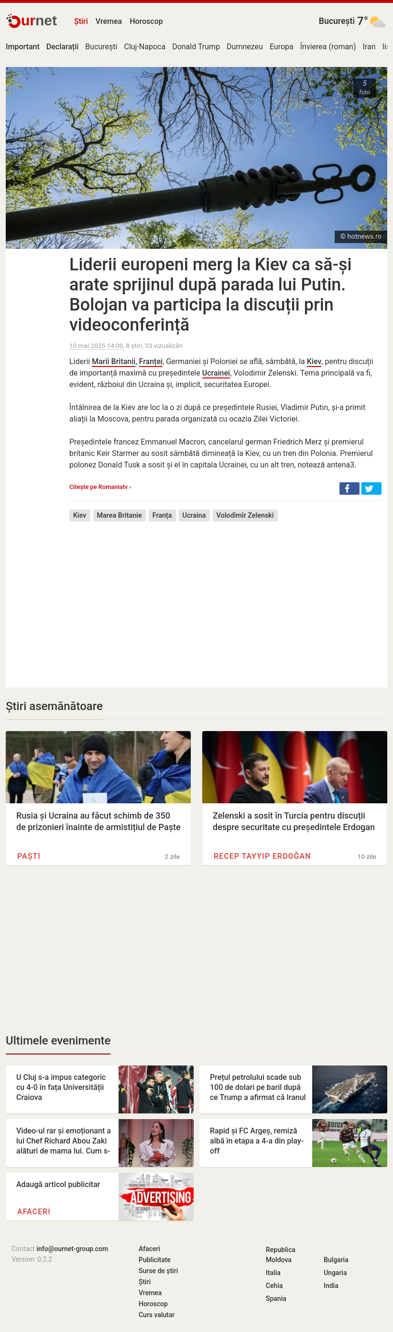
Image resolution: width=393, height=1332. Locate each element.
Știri (81, 21)
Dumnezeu (245, 46)
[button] (349, 488)
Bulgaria (336, 1260)
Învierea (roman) (328, 46)
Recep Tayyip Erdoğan (262, 856)
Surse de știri (158, 1271)
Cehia (274, 1285)
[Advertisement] (225, 598)
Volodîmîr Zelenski (245, 515)
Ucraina (194, 515)
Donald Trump (196, 46)
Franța (162, 515)
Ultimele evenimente (58, 1040)
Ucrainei (216, 372)
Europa (282, 46)
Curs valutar (157, 1315)
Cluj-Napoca (144, 46)
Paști (29, 856)
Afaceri (34, 1211)
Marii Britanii (113, 361)
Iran (369, 46)
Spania (276, 1298)
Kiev (314, 361)
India (331, 1285)
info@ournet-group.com (72, 1249)
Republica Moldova (280, 1255)
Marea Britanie (119, 515)
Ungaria (335, 1272)
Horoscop (146, 21)
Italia (273, 1272)
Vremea (109, 21)
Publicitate (155, 1260)
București (337, 21)
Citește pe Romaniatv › (100, 486)
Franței (151, 361)
